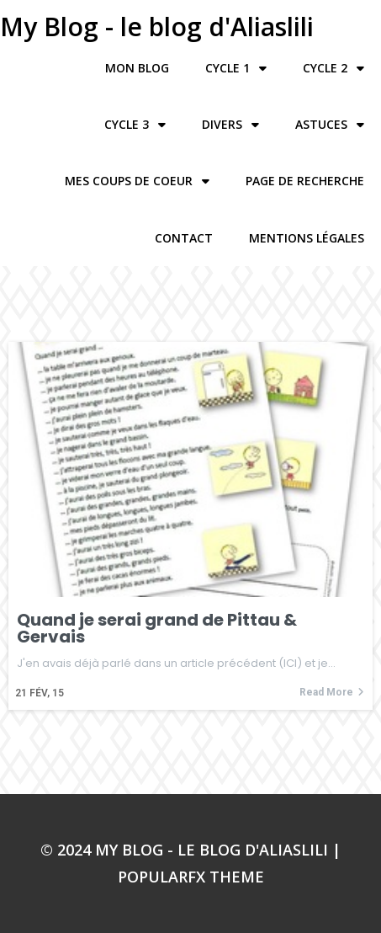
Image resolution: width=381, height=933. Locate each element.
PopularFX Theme (191, 876)
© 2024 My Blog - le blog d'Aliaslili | (190, 850)
